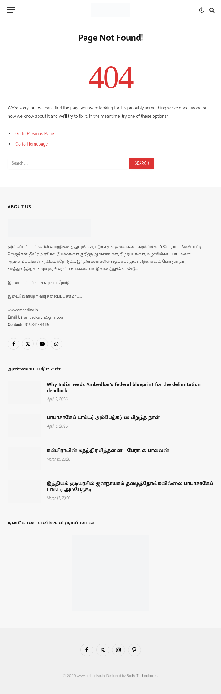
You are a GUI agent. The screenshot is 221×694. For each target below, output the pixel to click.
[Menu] (11, 10)
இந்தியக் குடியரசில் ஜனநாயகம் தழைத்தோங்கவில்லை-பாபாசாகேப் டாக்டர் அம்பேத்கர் (130, 487)
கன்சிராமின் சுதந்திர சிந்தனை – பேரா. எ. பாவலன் (108, 451)
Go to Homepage (31, 144)
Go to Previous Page (34, 134)
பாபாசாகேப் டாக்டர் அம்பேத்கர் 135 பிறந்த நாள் (103, 418)
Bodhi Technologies (142, 675)
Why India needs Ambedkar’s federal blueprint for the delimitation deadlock (124, 388)
